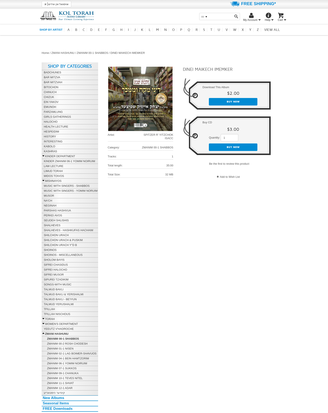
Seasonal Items (56, 403)
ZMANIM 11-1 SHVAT (60, 383)
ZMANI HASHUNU (62, 52)
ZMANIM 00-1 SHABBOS (92, 52)
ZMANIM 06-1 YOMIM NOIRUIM (67, 363)
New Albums (53, 398)
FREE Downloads (58, 409)
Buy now (233, 101)
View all (272, 30)
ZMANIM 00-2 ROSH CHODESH (67, 343)
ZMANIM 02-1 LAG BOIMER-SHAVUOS (71, 353)
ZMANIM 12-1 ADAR (60, 388)
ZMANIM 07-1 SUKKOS (62, 368)
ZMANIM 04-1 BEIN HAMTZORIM (68, 358)
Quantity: (214, 137)
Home (45, 52)
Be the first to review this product (229, 163)
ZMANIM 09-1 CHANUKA (63, 373)
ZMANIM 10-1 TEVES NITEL (65, 378)
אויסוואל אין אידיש (56, 4)
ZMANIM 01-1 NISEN (60, 348)
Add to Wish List (230, 176)
